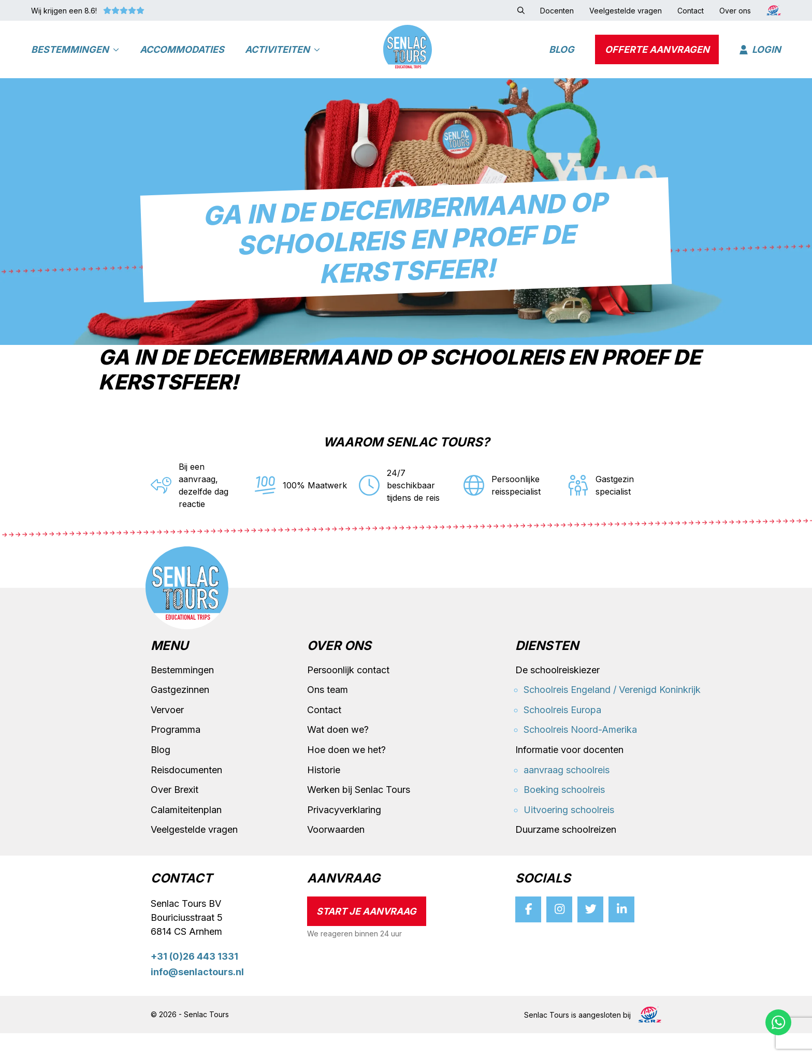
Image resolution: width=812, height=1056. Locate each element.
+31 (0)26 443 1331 (194, 979)
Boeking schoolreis (564, 812)
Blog (561, 54)
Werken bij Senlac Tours (358, 812)
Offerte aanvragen (657, 54)
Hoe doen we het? (346, 772)
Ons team (327, 712)
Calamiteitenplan (186, 832)
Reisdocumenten (186, 792)
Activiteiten (282, 55)
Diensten (546, 669)
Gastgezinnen (180, 712)
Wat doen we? (338, 752)
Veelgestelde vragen (194, 852)
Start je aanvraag (366, 934)
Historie (323, 792)
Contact (324, 732)
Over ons (339, 669)
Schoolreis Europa (562, 732)
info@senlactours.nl (197, 995)
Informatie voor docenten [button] (569, 772)
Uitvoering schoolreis (569, 832)
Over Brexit (174, 812)
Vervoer (167, 732)
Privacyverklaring (344, 832)
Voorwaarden (336, 852)
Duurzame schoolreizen (565, 852)
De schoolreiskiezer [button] (557, 692)
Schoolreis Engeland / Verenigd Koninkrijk (612, 712)
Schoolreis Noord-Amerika (580, 752)
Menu (170, 669)
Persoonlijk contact (348, 692)
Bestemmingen (75, 55)
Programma (175, 752)
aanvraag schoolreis (567, 792)
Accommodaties (182, 54)
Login (760, 54)
